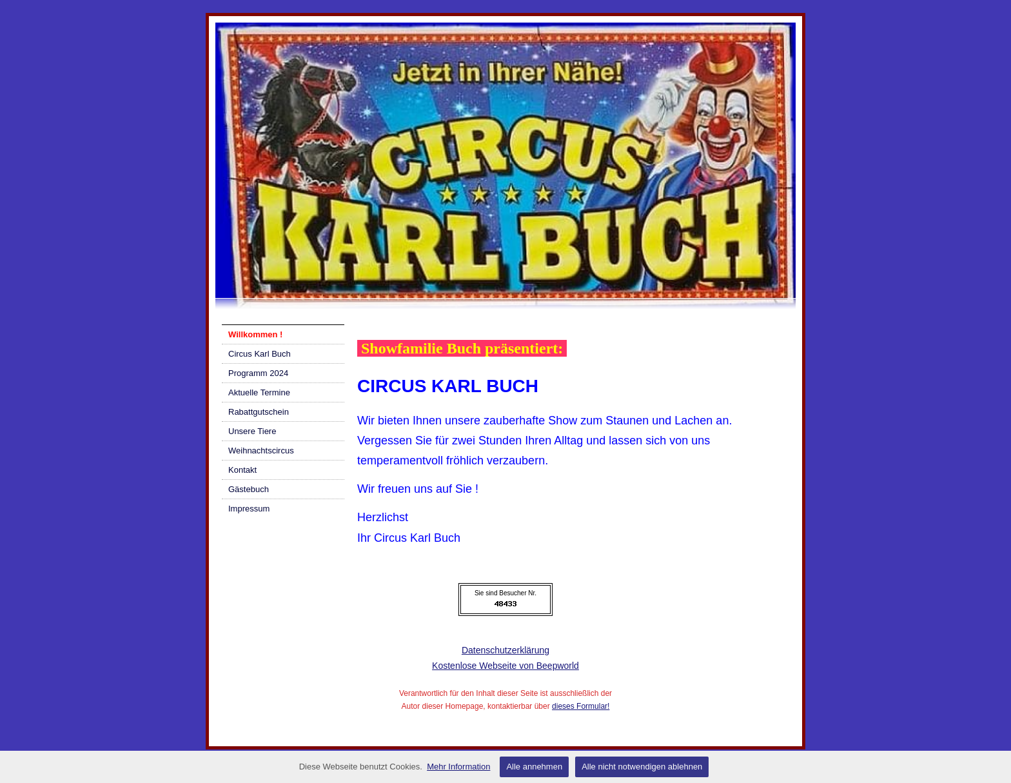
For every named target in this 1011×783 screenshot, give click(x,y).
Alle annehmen (534, 766)
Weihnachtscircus (261, 450)
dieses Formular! (580, 706)
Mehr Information (458, 766)
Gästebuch (248, 489)
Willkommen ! (255, 334)
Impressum (249, 508)
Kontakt (242, 470)
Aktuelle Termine (259, 392)
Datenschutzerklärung (505, 650)
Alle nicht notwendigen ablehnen (642, 766)
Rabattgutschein (258, 412)
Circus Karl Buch (259, 354)
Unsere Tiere (252, 431)
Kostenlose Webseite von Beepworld (505, 665)
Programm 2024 (258, 373)
